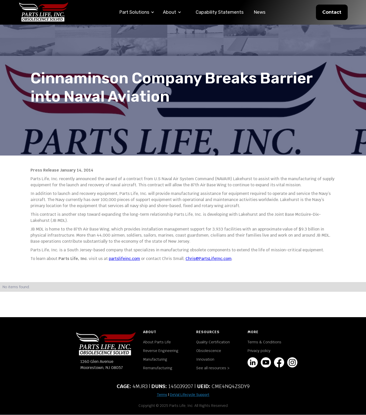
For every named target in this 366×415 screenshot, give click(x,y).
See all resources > (213, 368)
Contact (331, 12)
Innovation (205, 359)
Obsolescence (208, 351)
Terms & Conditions (264, 342)
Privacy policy (259, 351)
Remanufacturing (157, 368)
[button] (136, 12)
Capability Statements (219, 12)
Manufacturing (155, 359)
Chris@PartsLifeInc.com (209, 258)
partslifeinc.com (124, 258)
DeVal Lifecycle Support (189, 394)
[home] (43, 12)
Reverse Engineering (160, 351)
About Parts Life (157, 342)
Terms (162, 394)
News (259, 12)
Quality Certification (213, 342)
